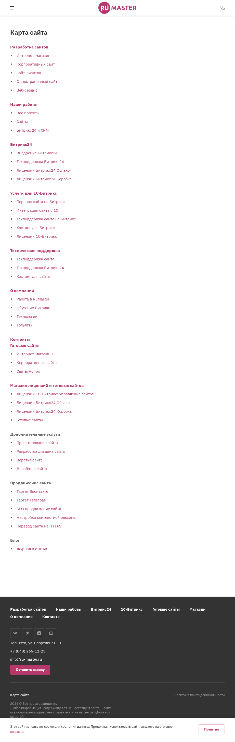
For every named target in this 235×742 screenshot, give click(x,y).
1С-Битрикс (132, 609)
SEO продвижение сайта (39, 508)
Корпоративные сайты (37, 362)
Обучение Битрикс (33, 307)
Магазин (197, 609)
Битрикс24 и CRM (33, 130)
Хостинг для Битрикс (36, 227)
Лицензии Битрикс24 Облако (43, 170)
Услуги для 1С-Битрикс (33, 193)
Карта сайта (19, 695)
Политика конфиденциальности (199, 695)
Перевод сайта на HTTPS (39, 526)
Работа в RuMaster (33, 299)
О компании (22, 290)
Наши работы (23, 104)
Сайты (22, 121)
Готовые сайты (25, 345)
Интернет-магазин (33, 55)
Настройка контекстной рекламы (46, 517)
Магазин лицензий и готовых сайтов (47, 385)
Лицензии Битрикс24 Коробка (44, 179)
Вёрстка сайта (30, 460)
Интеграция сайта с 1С (37, 210)
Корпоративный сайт (36, 64)
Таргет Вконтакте (32, 491)
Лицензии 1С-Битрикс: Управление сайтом (55, 394)
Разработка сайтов (29, 46)
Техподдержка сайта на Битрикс (46, 219)
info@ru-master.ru (26, 659)
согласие (17, 732)
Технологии (27, 316)
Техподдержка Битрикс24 (40, 161)
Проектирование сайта (37, 442)
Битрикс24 (21, 144)
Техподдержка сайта (35, 259)
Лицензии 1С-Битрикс (37, 236)
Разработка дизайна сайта (41, 451)
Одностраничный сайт (37, 81)
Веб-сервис (27, 90)
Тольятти (25, 325)
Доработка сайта (32, 468)
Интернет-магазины (35, 353)
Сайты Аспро (28, 371)
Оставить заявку (30, 669)
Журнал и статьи (32, 548)
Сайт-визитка (29, 72)
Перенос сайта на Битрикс (41, 201)
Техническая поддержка (35, 250)
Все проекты (28, 112)
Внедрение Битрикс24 (37, 152)
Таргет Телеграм (31, 500)
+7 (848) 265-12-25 (27, 651)
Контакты (20, 339)
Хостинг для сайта (33, 276)
